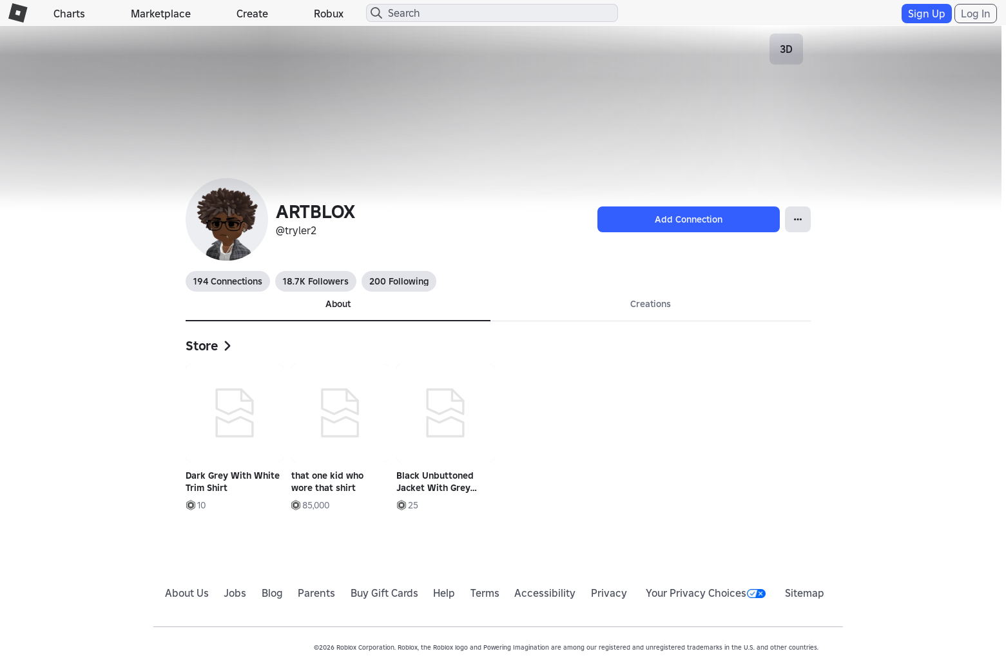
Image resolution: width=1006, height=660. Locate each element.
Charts (69, 13)
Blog (272, 592)
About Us (187, 592)
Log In (976, 13)
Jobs (235, 592)
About (338, 304)
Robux (328, 13)
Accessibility (545, 592)
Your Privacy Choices (706, 592)
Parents (316, 592)
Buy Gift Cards (384, 592)
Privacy (609, 592)
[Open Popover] (798, 219)
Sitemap (804, 592)
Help (444, 592)
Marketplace (161, 13)
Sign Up (926, 13)
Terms (484, 592)
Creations (650, 304)
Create (252, 13)
